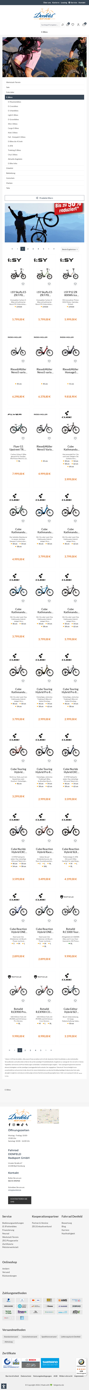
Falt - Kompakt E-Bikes (16, 137)
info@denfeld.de (14, 1190)
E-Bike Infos (12, 163)
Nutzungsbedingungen (42, 1376)
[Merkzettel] (73, 24)
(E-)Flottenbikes (9, 1226)
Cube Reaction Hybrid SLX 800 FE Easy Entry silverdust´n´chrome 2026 (70, 851)
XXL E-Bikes (12, 124)
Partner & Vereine (40, 1223)
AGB (55, 1376)
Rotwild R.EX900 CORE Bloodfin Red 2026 (44, 1010)
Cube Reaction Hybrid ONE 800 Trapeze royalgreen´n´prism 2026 (44, 931)
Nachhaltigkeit (68, 1233)
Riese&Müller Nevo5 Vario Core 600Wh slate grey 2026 (44, 448)
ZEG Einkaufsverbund (42, 1226)
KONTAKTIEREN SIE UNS (18, 1200)
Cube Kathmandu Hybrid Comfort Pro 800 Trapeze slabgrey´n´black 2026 (18, 691)
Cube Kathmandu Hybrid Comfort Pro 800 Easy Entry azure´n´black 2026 (44, 531)
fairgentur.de (59, 1385)
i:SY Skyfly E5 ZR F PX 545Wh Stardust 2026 (18, 294)
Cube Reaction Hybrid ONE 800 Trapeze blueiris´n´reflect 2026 (18, 931)
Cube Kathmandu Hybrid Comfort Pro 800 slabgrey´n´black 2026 (70, 611)
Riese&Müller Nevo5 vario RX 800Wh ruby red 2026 (44, 371)
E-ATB (10, 146)
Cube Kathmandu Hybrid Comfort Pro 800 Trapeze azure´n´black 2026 (18, 611)
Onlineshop (9, 1262)
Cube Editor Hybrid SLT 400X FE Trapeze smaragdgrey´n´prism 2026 (70, 1010)
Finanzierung (8, 1230)
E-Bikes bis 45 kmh (15, 141)
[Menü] (85, 1359)
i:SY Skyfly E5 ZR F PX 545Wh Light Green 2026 (44, 294)
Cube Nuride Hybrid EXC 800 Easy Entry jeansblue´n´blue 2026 (70, 771)
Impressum (78, 1376)
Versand (6, 1272)
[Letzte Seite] (54, 249)
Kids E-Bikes (13, 133)
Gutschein (10, 178)
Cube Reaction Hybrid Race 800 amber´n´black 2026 (44, 851)
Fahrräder (10, 92)
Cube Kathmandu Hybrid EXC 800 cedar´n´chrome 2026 (70, 448)
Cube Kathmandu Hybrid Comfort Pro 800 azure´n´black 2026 (44, 611)
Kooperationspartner (45, 1216)
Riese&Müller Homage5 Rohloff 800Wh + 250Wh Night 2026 (70, 371)
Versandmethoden (14, 1329)
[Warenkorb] (84, 24)
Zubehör (9, 168)
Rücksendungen (9, 1276)
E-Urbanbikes (13, 111)
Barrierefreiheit (12, 1376)
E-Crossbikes (13, 106)
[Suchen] (62, 24)
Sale (8, 87)
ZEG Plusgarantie (10, 1240)
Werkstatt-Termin (13, 82)
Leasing (64, 2)
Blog (64, 1226)
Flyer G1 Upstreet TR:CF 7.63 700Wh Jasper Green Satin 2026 (18, 448)
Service (74, 2)
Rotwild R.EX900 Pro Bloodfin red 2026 (18, 1010)
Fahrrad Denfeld (72, 1216)
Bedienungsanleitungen (13, 1223)
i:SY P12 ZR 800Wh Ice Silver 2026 (70, 294)
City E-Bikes (12, 155)
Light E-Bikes (13, 115)
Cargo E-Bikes (13, 128)
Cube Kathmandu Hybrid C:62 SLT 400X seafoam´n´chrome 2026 (18, 531)
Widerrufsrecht (65, 1376)
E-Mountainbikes (14, 102)
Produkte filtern (44, 198)
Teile (8, 188)
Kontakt (82, 2)
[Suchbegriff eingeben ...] (50, 24)
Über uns (47, 2)
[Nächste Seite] (48, 249)
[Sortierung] (70, 249)
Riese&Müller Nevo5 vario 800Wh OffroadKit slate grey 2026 (18, 371)
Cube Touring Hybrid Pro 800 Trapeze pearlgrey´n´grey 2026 (70, 691)
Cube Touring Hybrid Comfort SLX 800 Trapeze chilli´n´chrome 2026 (18, 771)
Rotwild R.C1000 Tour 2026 (70, 931)
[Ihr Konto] (78, 24)
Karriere (65, 1230)
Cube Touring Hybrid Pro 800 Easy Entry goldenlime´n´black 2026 (44, 691)
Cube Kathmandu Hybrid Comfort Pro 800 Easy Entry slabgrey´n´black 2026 (70, 531)
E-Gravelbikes (13, 119)
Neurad (5, 1233)
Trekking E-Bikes (14, 150)
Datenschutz (26, 1376)
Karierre (55, 2)
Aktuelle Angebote (15, 159)
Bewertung (67, 1223)
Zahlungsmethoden (14, 1293)
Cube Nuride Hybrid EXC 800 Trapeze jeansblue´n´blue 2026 (18, 851)
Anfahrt (5, 1268)
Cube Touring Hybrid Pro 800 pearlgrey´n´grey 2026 (44, 771)
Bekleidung (10, 173)
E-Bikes (9, 97)
